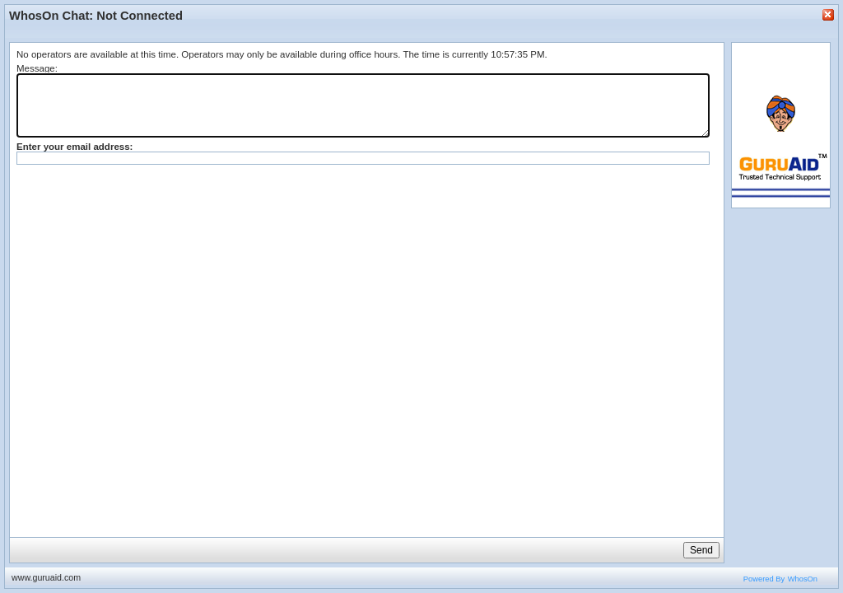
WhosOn (802, 579)
